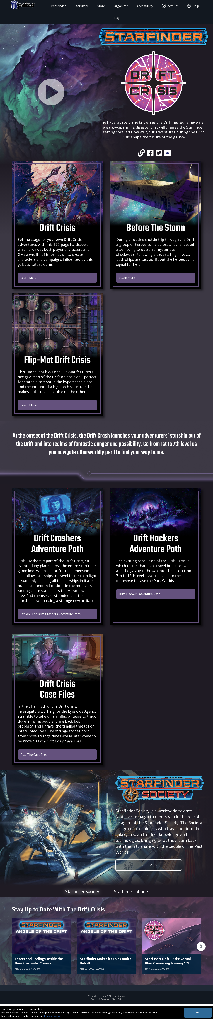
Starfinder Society (82, 906)
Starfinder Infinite (131, 906)
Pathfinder (54, 6)
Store (97, 6)
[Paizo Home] (24, 6)
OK (198, 1012)
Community (141, 6)
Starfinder (77, 6)
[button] (201, 961)
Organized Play (117, 12)
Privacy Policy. (52, 1016)
